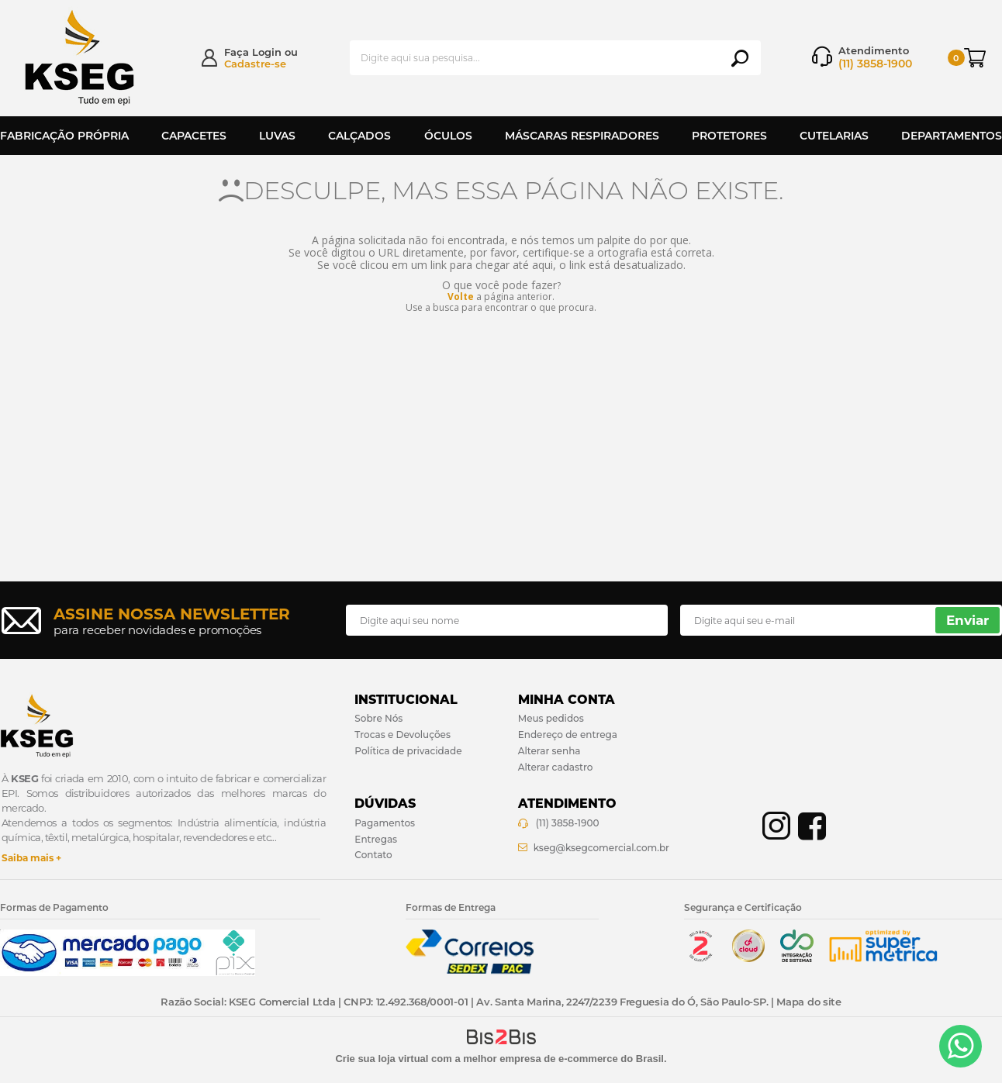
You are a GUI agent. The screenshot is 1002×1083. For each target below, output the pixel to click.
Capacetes (193, 136)
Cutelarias (834, 136)
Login (267, 52)
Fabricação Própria (64, 136)
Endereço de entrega (567, 734)
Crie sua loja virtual (381, 1058)
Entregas (375, 839)
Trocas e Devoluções (402, 734)
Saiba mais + (31, 858)
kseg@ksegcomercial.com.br (601, 848)
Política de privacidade (407, 751)
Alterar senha (549, 751)
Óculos (448, 136)
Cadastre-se (255, 63)
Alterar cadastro (555, 767)
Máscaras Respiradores (582, 136)
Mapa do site (808, 1001)
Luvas (277, 136)
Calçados (359, 136)
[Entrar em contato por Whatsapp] (960, 1046)
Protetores (729, 136)
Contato (373, 855)
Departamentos (951, 136)
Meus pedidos (551, 718)
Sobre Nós (378, 718)
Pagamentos (384, 823)
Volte (460, 296)
